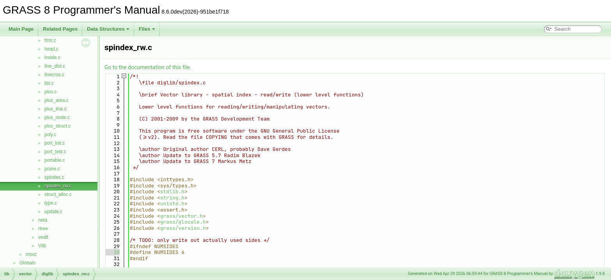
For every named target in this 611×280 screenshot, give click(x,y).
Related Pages (60, 29)
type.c (50, 203)
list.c (49, 83)
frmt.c (50, 40)
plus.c (50, 91)
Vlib (42, 245)
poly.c (50, 134)
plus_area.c (56, 100)
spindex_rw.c (57, 186)
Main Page (21, 29)
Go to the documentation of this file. (147, 67)
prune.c (52, 169)
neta (42, 220)
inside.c (52, 57)
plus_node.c (57, 117)
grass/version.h (183, 228)
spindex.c (54, 177)
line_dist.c (54, 66)
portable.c (54, 160)
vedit (43, 237)
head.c (51, 49)
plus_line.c (55, 109)
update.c (53, 211)
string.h (172, 197)
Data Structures (108, 29)
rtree (43, 228)
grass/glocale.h (183, 222)
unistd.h (172, 203)
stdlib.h (172, 191)
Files (147, 29)
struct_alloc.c (58, 194)
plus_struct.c (57, 126)
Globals (27, 263)
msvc (31, 254)
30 (112, 252)
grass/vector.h (181, 216)
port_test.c (55, 151)
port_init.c (54, 143)
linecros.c (54, 74)
